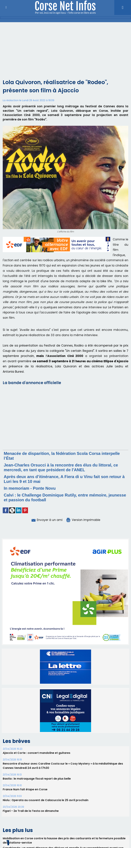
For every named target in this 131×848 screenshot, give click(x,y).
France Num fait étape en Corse (25, 789)
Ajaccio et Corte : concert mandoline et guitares (36, 753)
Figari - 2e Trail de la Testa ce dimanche (31, 811)
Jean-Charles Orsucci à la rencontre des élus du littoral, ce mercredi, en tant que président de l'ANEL (61, 467)
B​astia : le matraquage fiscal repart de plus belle (37, 779)
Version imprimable (83, 520)
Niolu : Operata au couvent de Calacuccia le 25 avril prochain (45, 800)
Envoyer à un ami (46, 520)
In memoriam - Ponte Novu (30, 488)
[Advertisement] (65, 52)
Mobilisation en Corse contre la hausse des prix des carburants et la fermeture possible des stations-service (64, 840)
